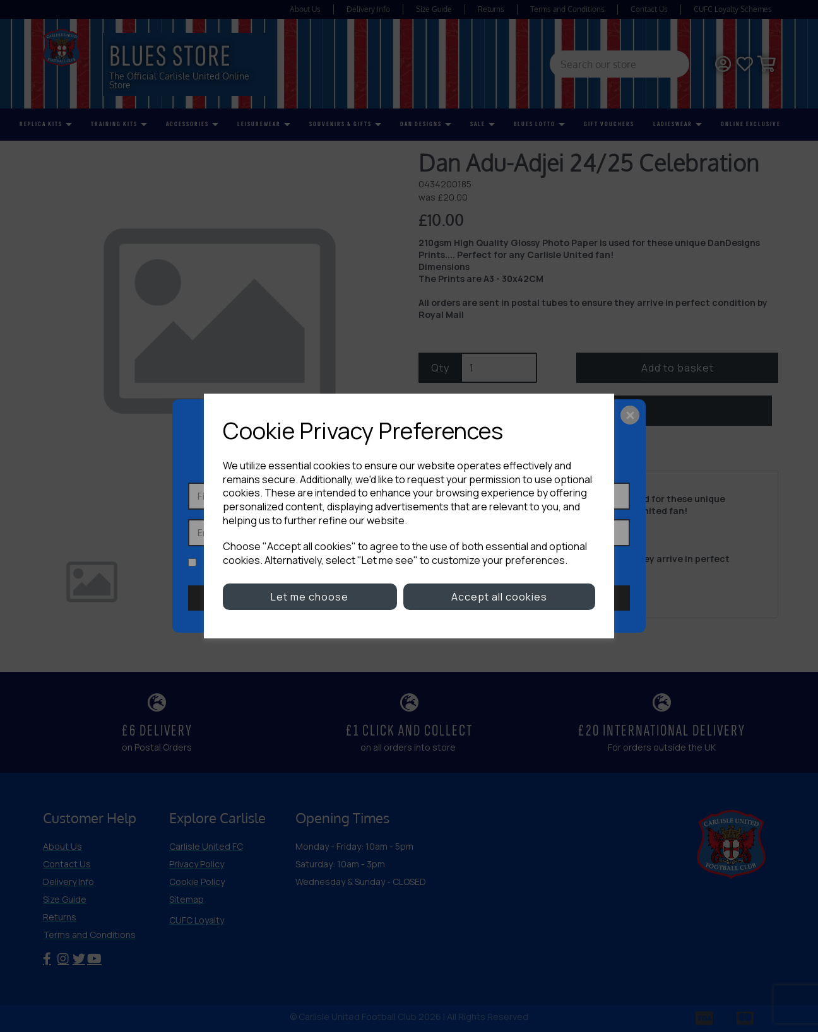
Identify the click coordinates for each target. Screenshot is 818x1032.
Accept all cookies (499, 597)
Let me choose (309, 597)
